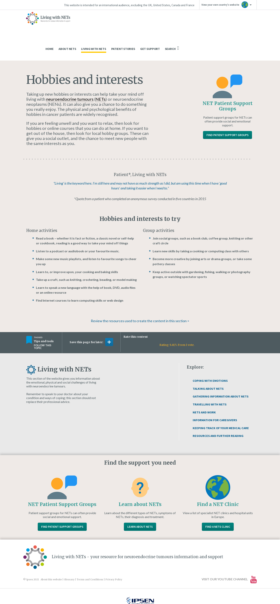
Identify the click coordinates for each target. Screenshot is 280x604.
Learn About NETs (140, 502)
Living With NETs (171, 24)
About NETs (145, 24)
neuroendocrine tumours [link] (70, 74)
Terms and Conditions (90, 555)
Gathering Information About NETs (220, 372)
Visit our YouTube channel (229, 555)
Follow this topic (42, 322)
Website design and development (135, 592)
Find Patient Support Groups (227, 111)
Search (250, 23)
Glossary (69, 555)
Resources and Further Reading (218, 411)
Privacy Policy (113, 555)
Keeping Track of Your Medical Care (221, 404)
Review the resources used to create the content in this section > (140, 296)
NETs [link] (100, 74)
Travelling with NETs (210, 380)
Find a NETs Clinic (217, 502)
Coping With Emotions (210, 356)
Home (127, 24)
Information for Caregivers (215, 396)
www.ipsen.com (69, 592)
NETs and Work (204, 388)
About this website (51, 555)
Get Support (228, 24)
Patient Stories (201, 24)
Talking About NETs (208, 364)
